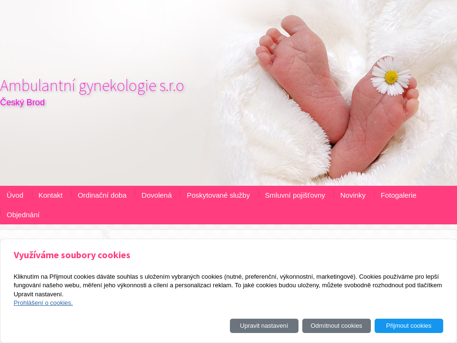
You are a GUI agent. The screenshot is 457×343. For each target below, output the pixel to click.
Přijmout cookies (408, 325)
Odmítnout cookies (336, 325)
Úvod (15, 195)
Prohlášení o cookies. (43, 302)
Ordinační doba (102, 195)
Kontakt (51, 195)
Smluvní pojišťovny (295, 195)
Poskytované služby (218, 195)
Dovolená (156, 195)
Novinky (353, 195)
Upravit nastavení (264, 325)
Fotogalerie (399, 195)
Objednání (23, 215)
